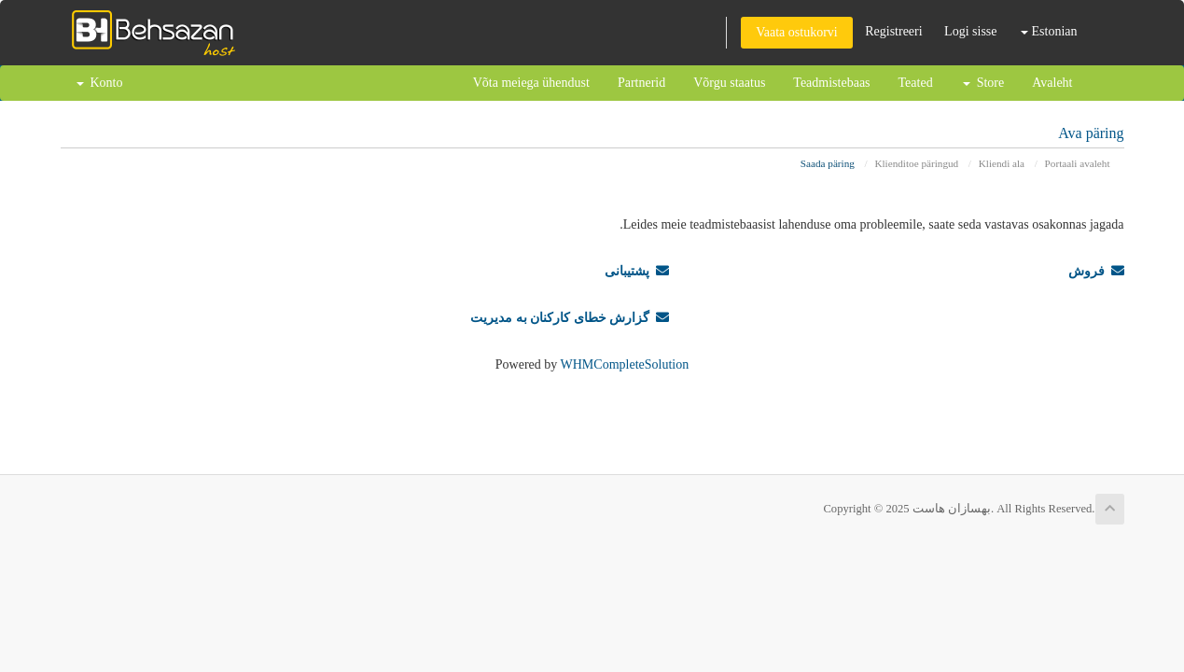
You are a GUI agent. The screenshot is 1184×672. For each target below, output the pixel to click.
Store (984, 83)
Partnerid (641, 83)
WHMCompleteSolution (625, 364)
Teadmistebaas (831, 83)
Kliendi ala (1001, 163)
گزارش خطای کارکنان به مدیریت (569, 318)
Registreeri (893, 31)
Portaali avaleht (1077, 163)
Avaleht (1052, 83)
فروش (1096, 271)
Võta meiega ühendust (531, 83)
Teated (915, 83)
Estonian (1049, 31)
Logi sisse (970, 31)
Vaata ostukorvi (796, 32)
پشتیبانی (637, 271)
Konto (100, 83)
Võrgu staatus (729, 83)
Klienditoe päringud (916, 163)
